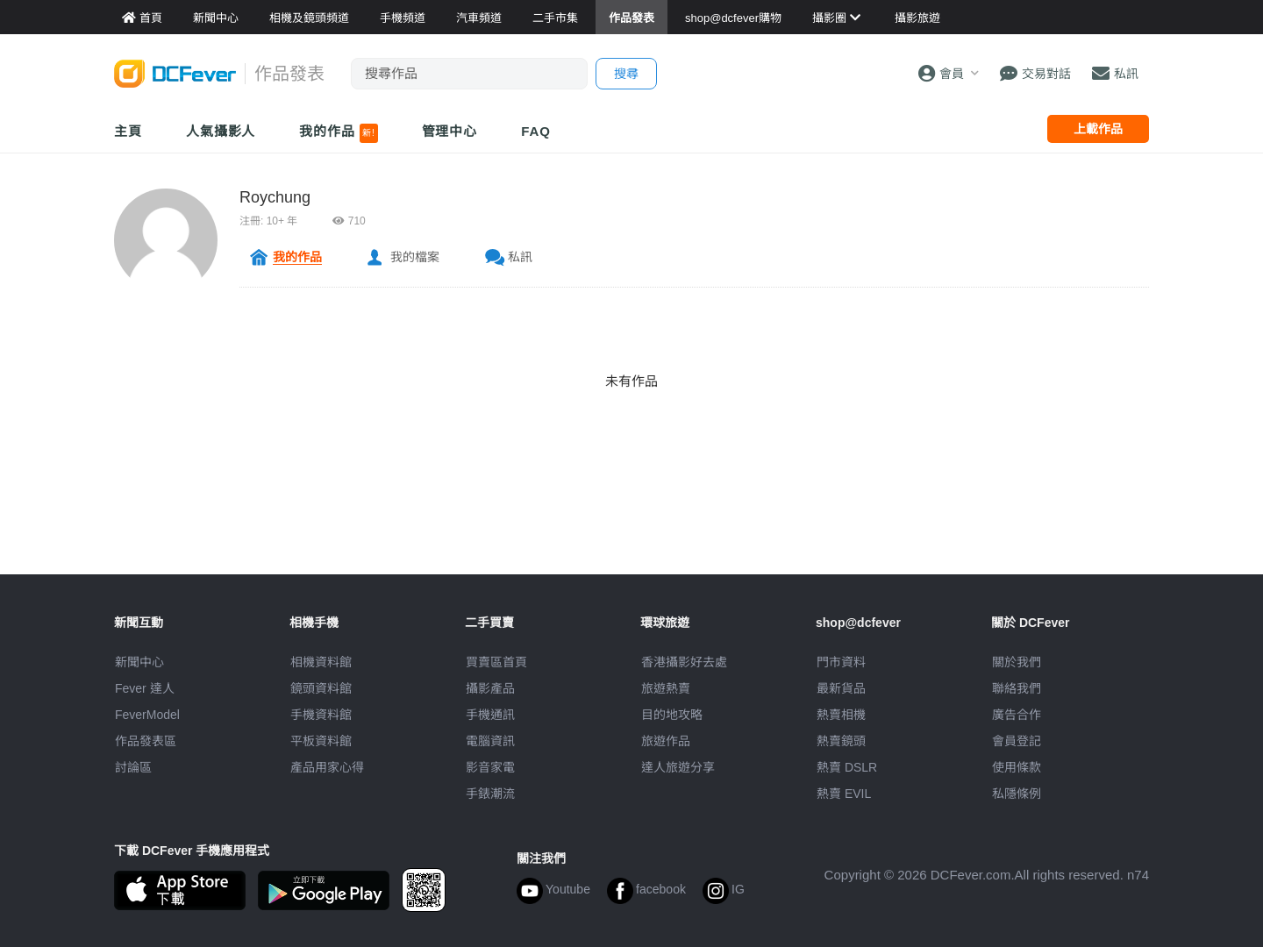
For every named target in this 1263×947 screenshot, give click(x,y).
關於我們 (1016, 662)
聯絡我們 (1016, 688)
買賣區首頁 (496, 662)
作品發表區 (145, 741)
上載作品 (1098, 129)
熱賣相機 (841, 715)
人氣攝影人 (221, 131)
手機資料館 (321, 715)
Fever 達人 (145, 688)
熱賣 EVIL (844, 794)
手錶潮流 (490, 794)
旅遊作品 (665, 741)
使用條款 (1016, 767)
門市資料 (841, 662)
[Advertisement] (631, 534)
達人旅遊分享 (678, 767)
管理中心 (450, 131)
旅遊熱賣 (665, 688)
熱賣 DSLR (847, 767)
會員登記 (1016, 741)
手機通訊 (490, 715)
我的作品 (338, 133)
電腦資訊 (490, 741)
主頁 (128, 131)
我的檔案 (414, 257)
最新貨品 (841, 688)
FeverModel (147, 715)
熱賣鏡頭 (841, 741)
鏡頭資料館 (321, 688)
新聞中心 (139, 662)
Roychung (274, 197)
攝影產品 (490, 688)
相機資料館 (321, 662)
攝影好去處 (684, 662)
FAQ (536, 131)
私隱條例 (1016, 794)
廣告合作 (1016, 715)
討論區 (133, 767)
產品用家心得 (327, 767)
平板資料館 (321, 741)
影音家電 (490, 767)
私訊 (520, 257)
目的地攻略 (672, 715)
